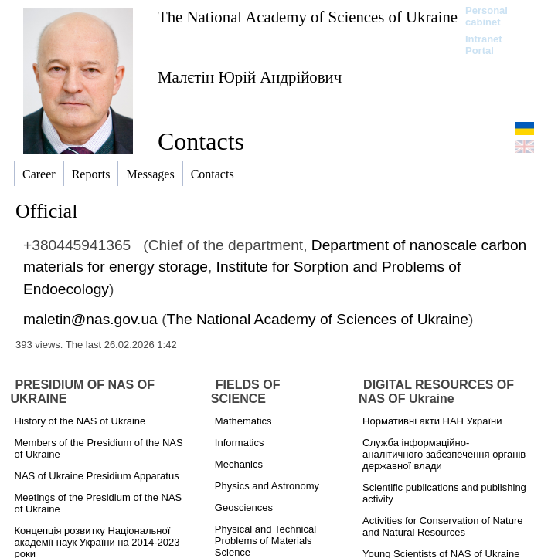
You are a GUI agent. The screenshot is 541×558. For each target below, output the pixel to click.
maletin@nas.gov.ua (90, 319)
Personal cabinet (486, 16)
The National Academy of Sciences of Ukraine (308, 16)
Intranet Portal (483, 44)
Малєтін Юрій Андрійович (250, 77)
